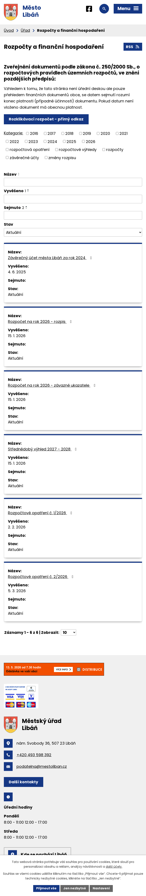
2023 (33, 141)
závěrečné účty (24, 157)
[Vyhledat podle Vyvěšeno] (73, 199)
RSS (133, 46)
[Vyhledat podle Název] (73, 182)
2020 (105, 133)
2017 (52, 133)
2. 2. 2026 (16, 527)
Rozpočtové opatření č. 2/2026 (41, 576)
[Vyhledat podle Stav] (73, 232)
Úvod (9, 30)
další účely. (114, 867)
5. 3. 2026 (17, 590)
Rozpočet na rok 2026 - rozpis (40, 321)
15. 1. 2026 (16, 335)
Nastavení (101, 888)
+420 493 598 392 (33, 755)
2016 (34, 133)
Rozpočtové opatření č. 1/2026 (41, 513)
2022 (14, 141)
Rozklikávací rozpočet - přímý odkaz (46, 119)
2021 (123, 133)
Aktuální (15, 294)
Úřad (25, 30)
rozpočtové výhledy (78, 149)
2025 (71, 141)
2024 (52, 141)
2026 (90, 141)
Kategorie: (13, 133)
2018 (69, 133)
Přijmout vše (46, 888)
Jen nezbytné (74, 888)
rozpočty (114, 149)
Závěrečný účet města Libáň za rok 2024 (50, 257)
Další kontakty (23, 782)
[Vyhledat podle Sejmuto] (73, 215)
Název (10, 174)
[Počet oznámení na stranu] (68, 632)
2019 (87, 133)
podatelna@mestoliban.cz (41, 766)
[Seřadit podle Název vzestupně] (18, 173)
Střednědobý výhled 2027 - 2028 (43, 449)
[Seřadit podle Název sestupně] (18, 175)
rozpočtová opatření (29, 149)
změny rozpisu (62, 157)
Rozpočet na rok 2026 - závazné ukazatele (52, 385)
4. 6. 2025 (17, 272)
